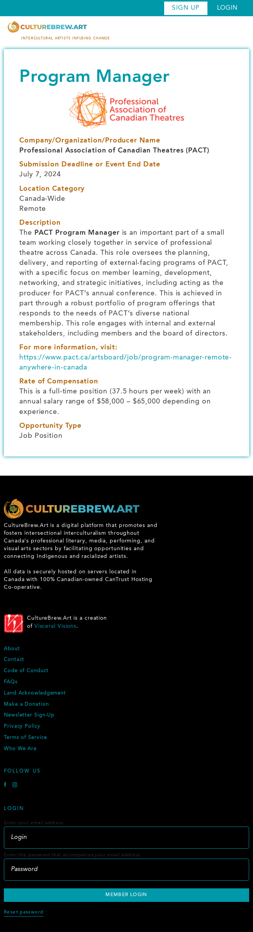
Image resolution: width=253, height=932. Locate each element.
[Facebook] (6, 785)
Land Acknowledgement (35, 693)
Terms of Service (25, 737)
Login (227, 8)
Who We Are (20, 749)
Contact (14, 659)
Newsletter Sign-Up (29, 715)
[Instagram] (14, 785)
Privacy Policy (22, 726)
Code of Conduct (26, 671)
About (12, 649)
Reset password (23, 912)
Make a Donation (26, 704)
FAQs (11, 682)
